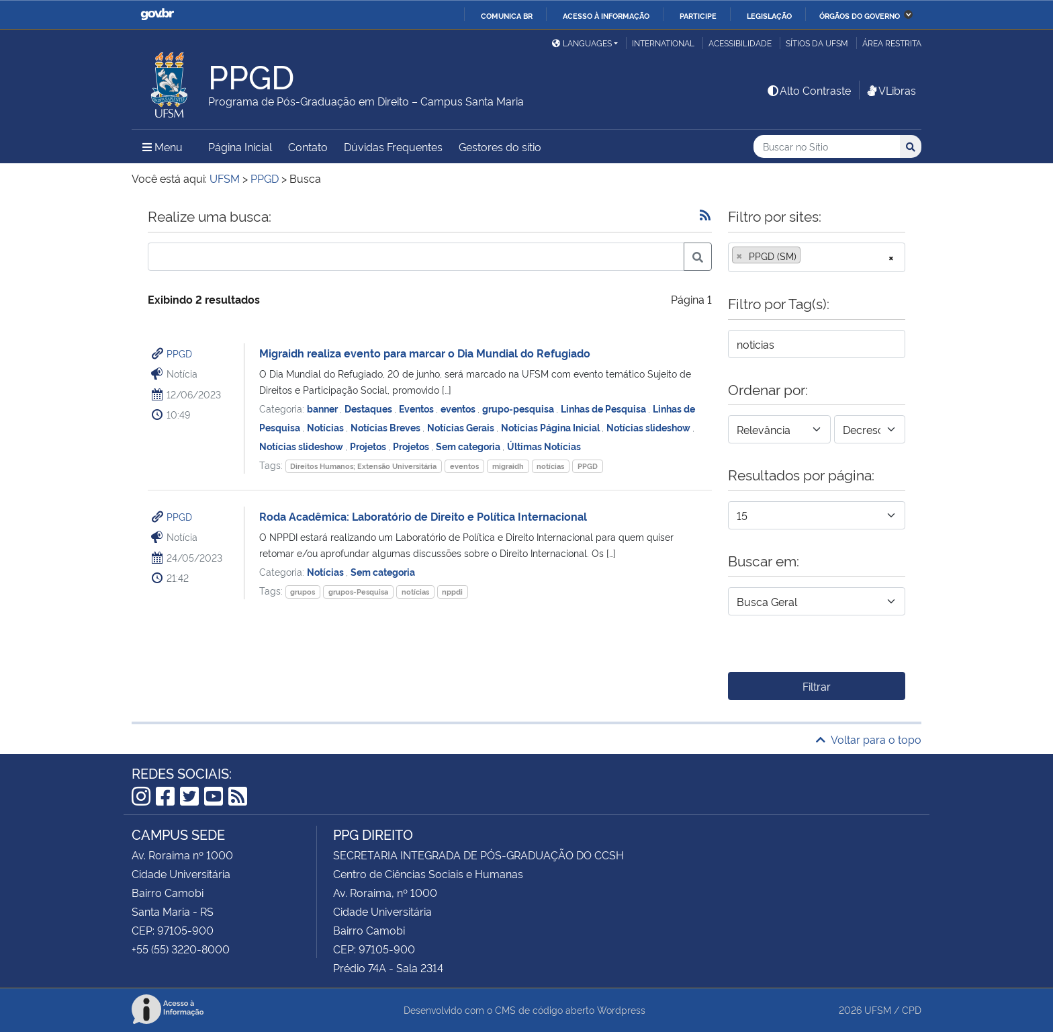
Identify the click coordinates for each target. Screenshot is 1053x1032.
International (663, 42)
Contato (308, 146)
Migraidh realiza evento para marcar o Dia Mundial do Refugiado (424, 352)
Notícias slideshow (649, 427)
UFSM (877, 1009)
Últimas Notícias (544, 445)
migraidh (508, 466)
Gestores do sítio (500, 146)
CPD (911, 1009)
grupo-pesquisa (519, 408)
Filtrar (817, 686)
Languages (582, 42)
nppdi (452, 592)
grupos (302, 592)
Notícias (326, 427)
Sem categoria (469, 445)
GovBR (157, 14)
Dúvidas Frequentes (393, 146)
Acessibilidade (740, 42)
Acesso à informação (606, 15)
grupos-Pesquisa (358, 592)
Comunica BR (507, 15)
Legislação (769, 15)
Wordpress (621, 1009)
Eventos (417, 408)
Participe (698, 15)
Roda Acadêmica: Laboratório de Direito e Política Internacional (423, 516)
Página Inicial (240, 146)
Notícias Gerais (461, 427)
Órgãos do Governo (859, 15)
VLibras (890, 90)
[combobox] (816, 257)
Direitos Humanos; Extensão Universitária (363, 466)
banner (323, 408)
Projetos (369, 445)
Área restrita (891, 42)
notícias (550, 466)
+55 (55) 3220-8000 (181, 948)
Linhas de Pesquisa (604, 408)
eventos (459, 408)
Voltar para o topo (868, 739)
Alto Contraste (808, 90)
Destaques (369, 408)
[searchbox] (808, 256)
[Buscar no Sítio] (827, 147)
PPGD (179, 353)
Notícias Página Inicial (551, 427)
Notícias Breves (386, 427)
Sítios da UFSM (817, 42)
